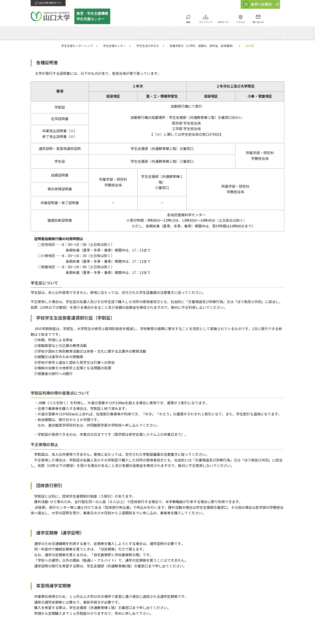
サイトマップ (205, 22)
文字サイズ (223, 22)
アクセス (240, 22)
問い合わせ (258, 22)
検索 (188, 22)
